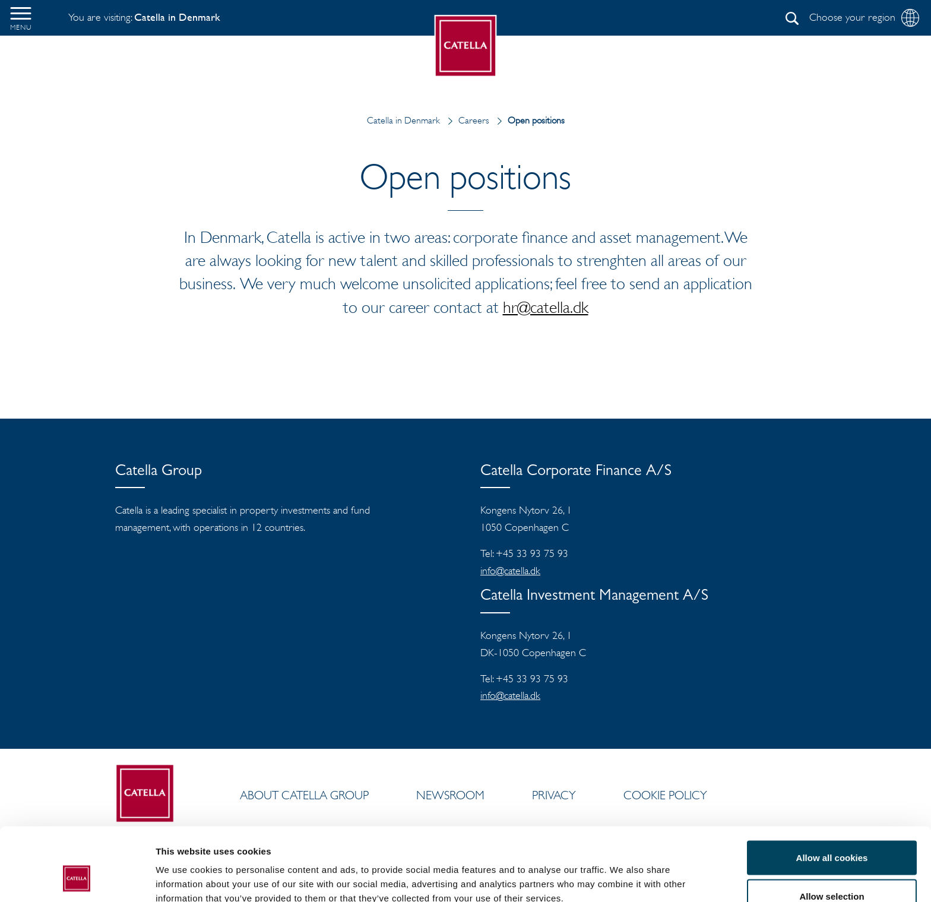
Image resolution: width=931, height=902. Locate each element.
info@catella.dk (510, 570)
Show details (623, 871)
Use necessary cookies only (831, 870)
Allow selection (831, 832)
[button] (21, 18)
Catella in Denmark (403, 120)
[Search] (792, 18)
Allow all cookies (832, 792)
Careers (465, 120)
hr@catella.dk (545, 307)
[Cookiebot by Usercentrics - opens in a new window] (77, 879)
